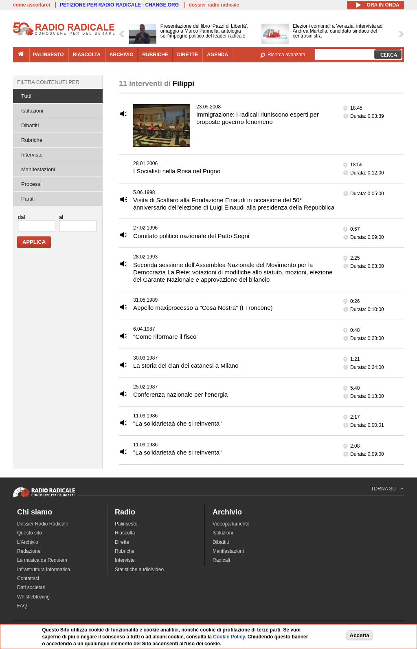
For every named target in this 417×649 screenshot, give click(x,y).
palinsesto (48, 54)
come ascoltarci (31, 5)
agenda (217, 54)
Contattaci (28, 578)
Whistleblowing (33, 597)
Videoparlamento (231, 524)
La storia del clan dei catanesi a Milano (186, 365)
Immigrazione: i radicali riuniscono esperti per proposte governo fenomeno (257, 118)
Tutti (26, 96)
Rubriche (31, 140)
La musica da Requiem (42, 560)
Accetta (359, 635)
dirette (187, 54)
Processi (31, 184)
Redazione (28, 551)
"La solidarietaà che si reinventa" (177, 423)
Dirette (122, 542)
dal (21, 217)
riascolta (87, 54)
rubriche (155, 54)
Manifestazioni (38, 169)
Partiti (28, 199)
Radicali (221, 560)
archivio (122, 54)
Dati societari (31, 587)
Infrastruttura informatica (43, 569)
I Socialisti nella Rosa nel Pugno (176, 171)
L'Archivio (27, 542)
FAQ (22, 606)
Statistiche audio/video (139, 569)
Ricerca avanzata (286, 54)
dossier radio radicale (214, 5)
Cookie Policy (229, 637)
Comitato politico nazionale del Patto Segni (191, 235)
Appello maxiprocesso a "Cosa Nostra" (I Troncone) (202, 307)
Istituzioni (32, 111)
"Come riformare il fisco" (166, 336)
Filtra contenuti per (48, 82)
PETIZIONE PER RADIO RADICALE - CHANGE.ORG (119, 5)
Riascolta (125, 533)
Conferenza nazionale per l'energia (180, 394)
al (61, 217)
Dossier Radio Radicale (42, 524)
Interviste (32, 155)
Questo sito (29, 533)
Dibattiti (30, 125)
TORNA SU (383, 489)
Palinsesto (126, 524)
